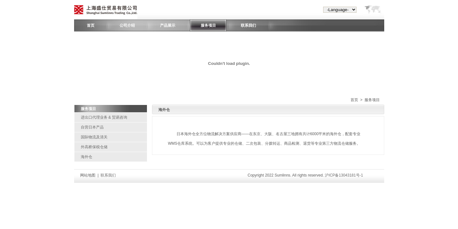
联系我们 (248, 25)
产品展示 (167, 25)
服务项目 (208, 25)
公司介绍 (127, 25)
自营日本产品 (92, 127)
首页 (90, 25)
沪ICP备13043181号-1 (344, 175)
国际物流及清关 (94, 137)
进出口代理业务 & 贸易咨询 (104, 117)
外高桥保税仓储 (94, 147)
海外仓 (86, 157)
